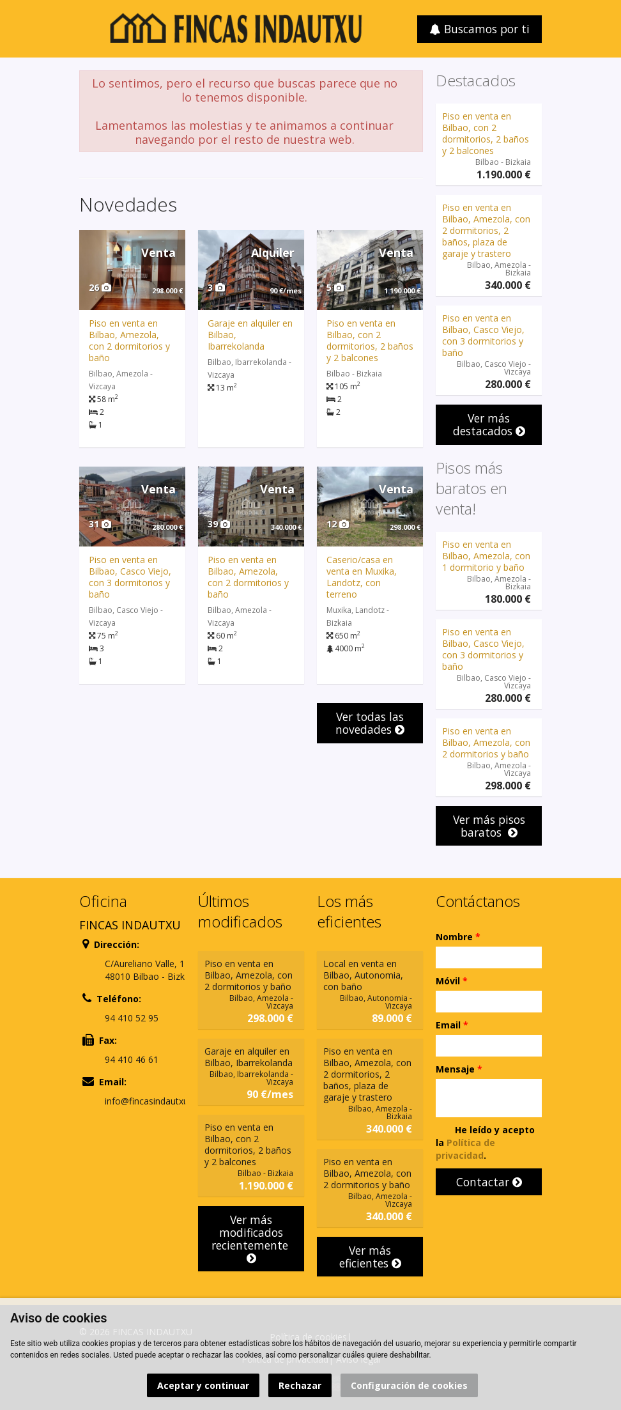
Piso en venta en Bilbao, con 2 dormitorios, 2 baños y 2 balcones (369, 340)
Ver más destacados (489, 424)
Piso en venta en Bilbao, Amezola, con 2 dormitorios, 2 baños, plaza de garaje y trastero (486, 230)
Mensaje (459, 1069)
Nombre (458, 937)
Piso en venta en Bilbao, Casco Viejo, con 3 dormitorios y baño (130, 577)
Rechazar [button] (300, 1385)
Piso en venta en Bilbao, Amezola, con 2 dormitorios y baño (129, 340)
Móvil (452, 981)
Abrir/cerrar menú (90, 28)
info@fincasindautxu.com (157, 1101)
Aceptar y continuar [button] (203, 1385)
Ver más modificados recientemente (251, 1238)
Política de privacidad (465, 1148)
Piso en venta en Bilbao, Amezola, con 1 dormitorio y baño (486, 555)
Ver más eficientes (370, 1257)
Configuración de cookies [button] (409, 1385)
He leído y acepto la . (485, 1142)
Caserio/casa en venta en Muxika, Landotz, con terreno (361, 577)
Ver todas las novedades (369, 723)
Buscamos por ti (479, 28)
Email (452, 1025)
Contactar (489, 1181)
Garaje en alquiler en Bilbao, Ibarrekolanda (248, 1057)
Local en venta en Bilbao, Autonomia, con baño (363, 975)
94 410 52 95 (131, 1018)
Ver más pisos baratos (489, 826)
